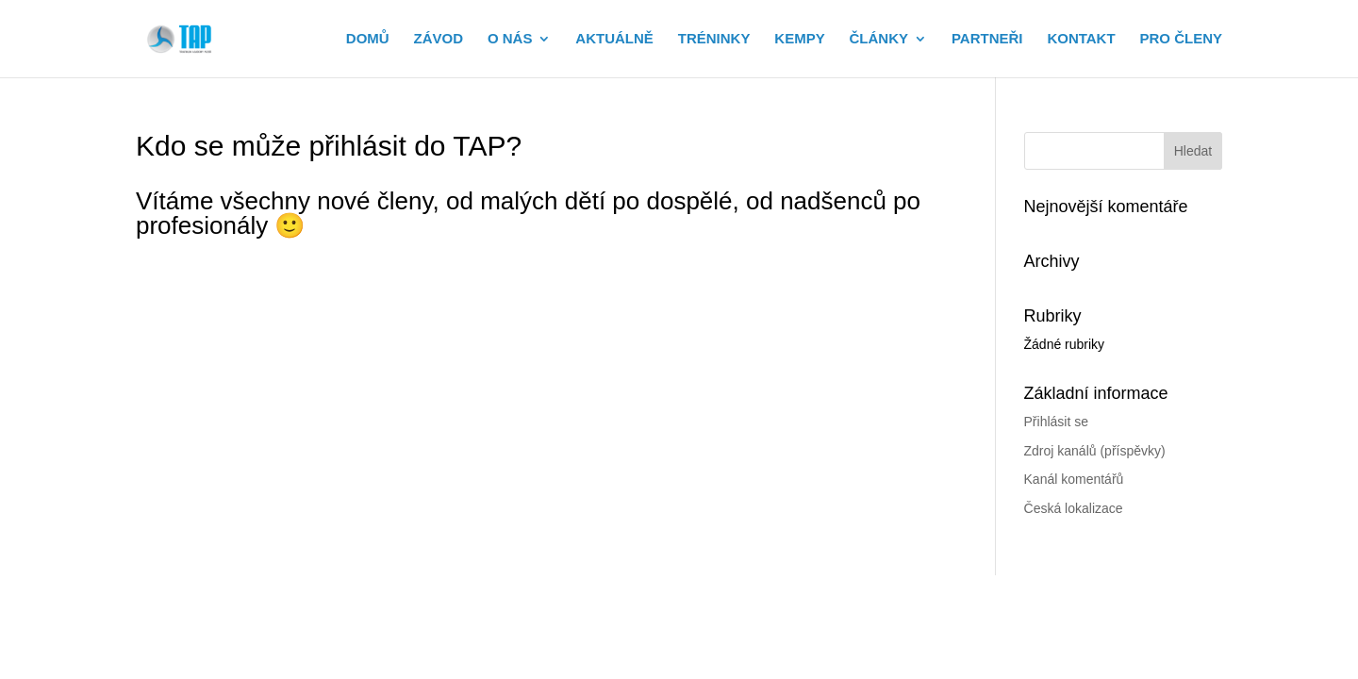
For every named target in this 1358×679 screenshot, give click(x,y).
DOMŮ (367, 39)
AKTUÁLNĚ (614, 39)
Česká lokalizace (1073, 508)
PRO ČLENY (1180, 39)
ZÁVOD (439, 39)
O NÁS (510, 39)
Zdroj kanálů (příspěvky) (1095, 450)
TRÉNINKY (714, 39)
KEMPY (799, 39)
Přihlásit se (1056, 421)
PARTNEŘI (987, 39)
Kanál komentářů (1074, 479)
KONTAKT (1081, 39)
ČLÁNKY (879, 39)
